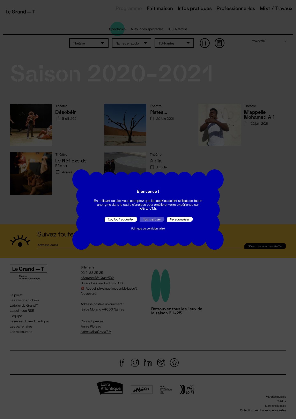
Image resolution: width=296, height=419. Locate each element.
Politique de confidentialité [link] (148, 228)
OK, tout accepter (121, 219)
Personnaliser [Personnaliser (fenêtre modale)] (180, 219)
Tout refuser (152, 219)
